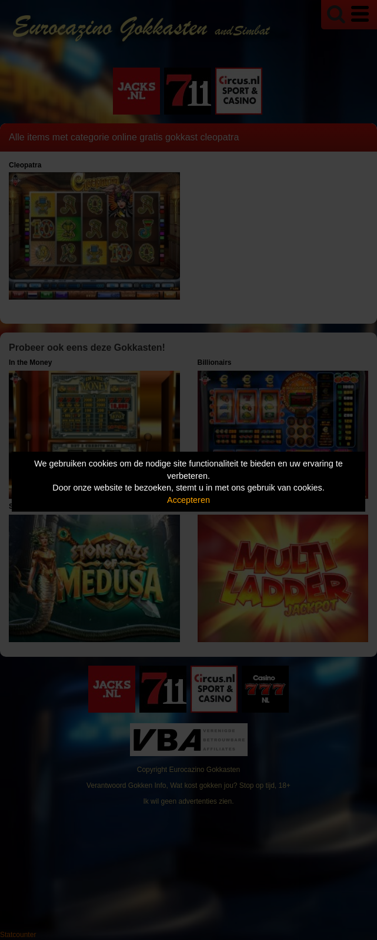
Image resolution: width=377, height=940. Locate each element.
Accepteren (188, 500)
